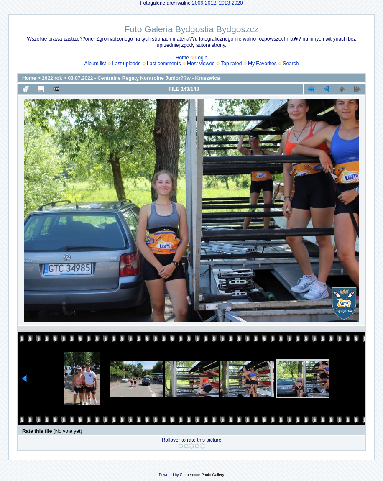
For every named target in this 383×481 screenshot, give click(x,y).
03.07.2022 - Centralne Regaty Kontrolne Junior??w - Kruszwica (144, 78)
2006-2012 (204, 3)
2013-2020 (231, 3)
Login (201, 58)
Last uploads (126, 64)
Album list (95, 64)
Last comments (164, 64)
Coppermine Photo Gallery (202, 475)
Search (291, 64)
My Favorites (262, 64)
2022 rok (52, 78)
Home (182, 58)
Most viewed (201, 64)
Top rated (231, 64)
